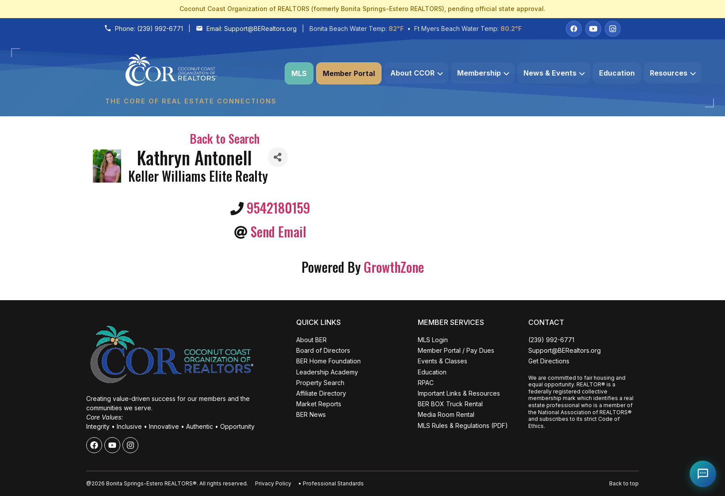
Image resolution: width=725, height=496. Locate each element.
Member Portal (349, 73)
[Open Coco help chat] (703, 474)
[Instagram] (613, 29)
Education (617, 73)
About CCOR (416, 73)
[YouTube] (593, 29)
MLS (299, 73)
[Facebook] (574, 29)
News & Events (554, 73)
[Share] (278, 157)
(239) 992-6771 (160, 28)
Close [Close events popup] (141, 329)
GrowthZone (394, 267)
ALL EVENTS (86, 470)
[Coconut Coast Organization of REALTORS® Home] (190, 73)
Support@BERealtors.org (260, 28)
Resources (673, 73)
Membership (483, 73)
